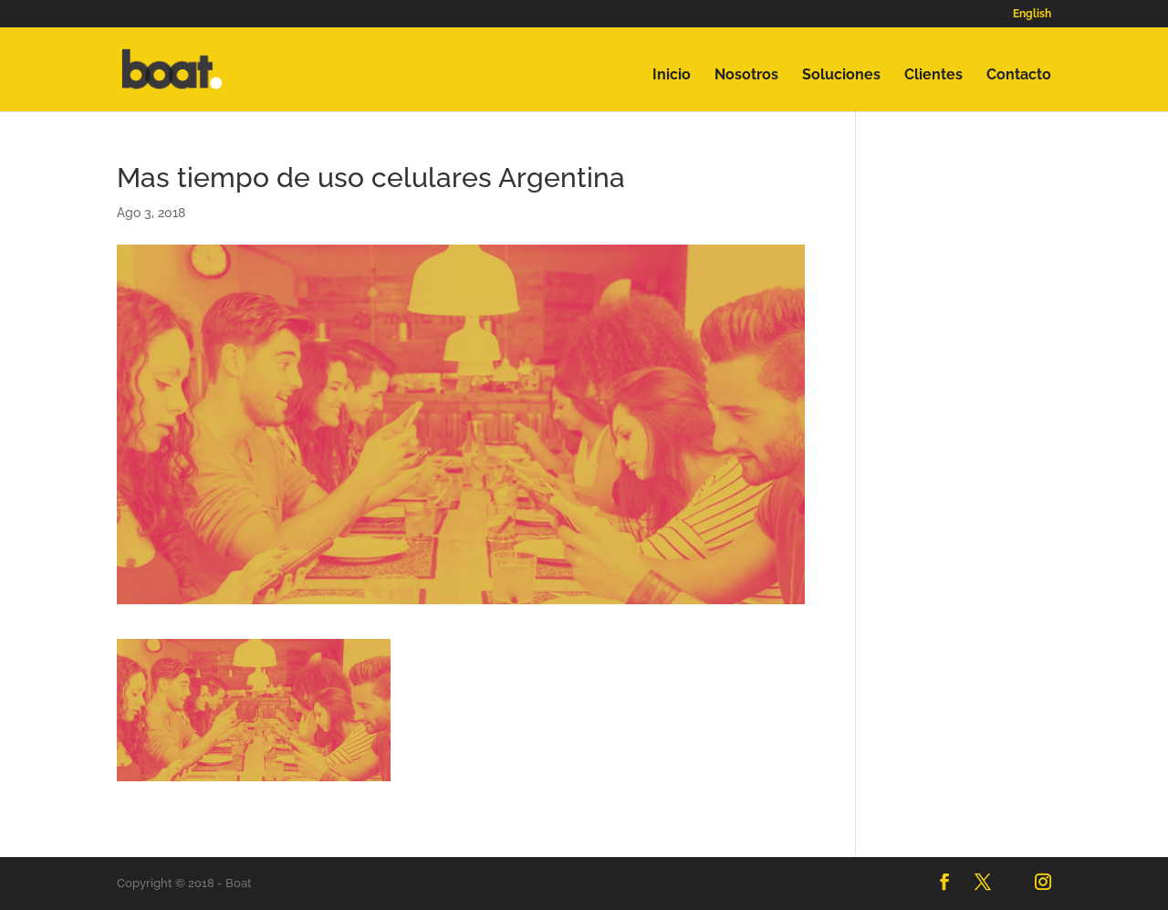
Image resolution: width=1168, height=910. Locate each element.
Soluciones (841, 75)
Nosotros (746, 75)
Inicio (671, 75)
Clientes (933, 75)
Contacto (1018, 75)
